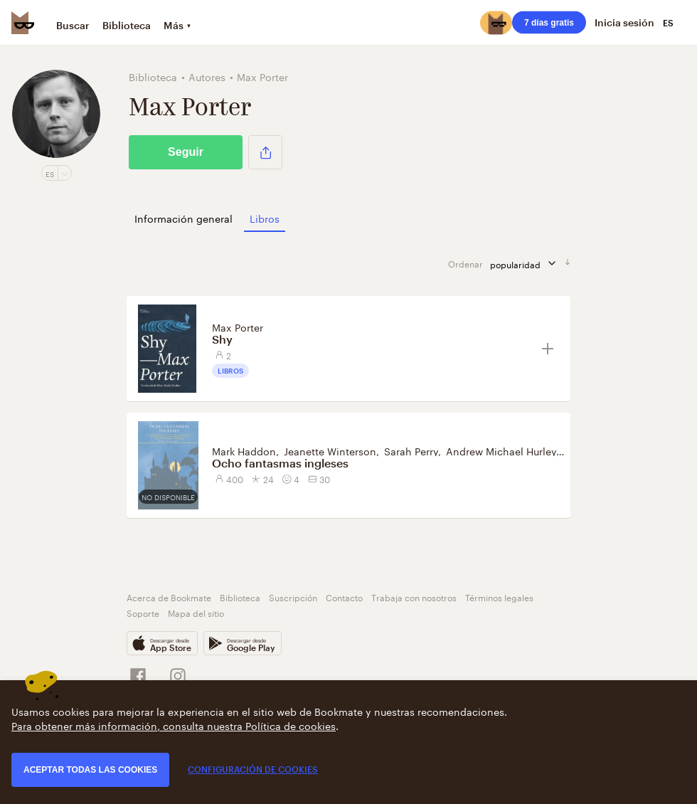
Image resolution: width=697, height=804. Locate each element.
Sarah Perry (411, 450)
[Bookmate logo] (22, 22)
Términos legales (499, 596)
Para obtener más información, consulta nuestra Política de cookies (173, 725)
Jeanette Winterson (330, 450)
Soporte (143, 612)
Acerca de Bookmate (169, 596)
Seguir (185, 152)
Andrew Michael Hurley (501, 450)
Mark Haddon (244, 450)
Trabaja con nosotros (414, 596)
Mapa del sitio (196, 612)
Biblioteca (126, 25)
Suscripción (293, 596)
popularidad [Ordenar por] (527, 263)
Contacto (344, 596)
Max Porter (237, 326)
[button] (265, 152)
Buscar (73, 25)
